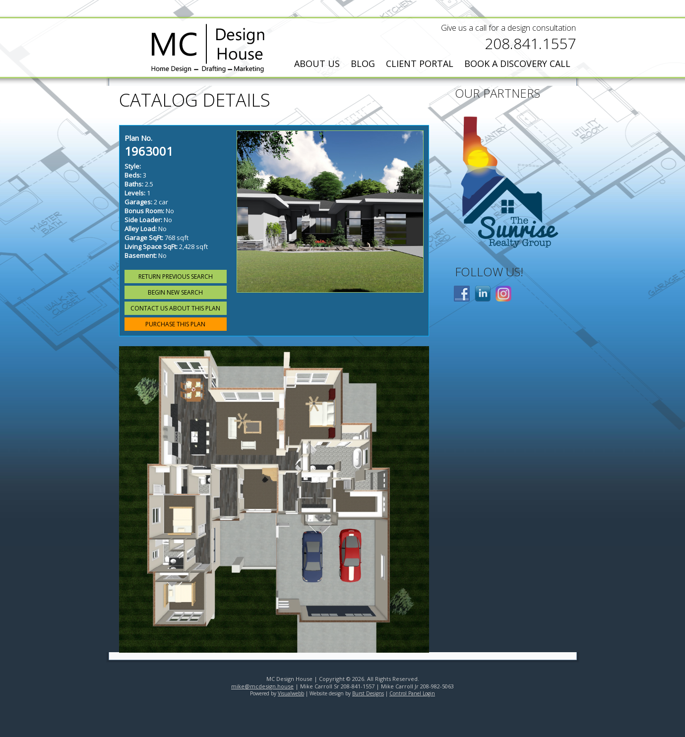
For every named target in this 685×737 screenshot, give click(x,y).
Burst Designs (368, 693)
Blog (363, 63)
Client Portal (419, 63)
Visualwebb (291, 693)
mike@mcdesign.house (262, 686)
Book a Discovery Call (517, 63)
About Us (317, 63)
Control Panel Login (412, 693)
